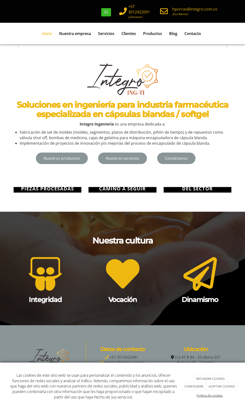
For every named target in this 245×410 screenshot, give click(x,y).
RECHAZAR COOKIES (210, 378)
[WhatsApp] (106, 12)
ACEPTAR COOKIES (222, 386)
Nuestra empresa (75, 33)
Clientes (128, 33)
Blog (173, 33)
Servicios (106, 33)
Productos (152, 33)
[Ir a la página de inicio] (8, 33)
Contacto (192, 33)
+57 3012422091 (139, 9)
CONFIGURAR (193, 386)
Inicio (47, 33)
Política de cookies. (210, 395)
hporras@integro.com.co (194, 9)
